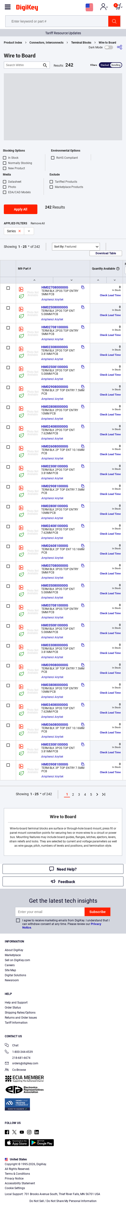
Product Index (13, 42)
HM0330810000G (54, 744)
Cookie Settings (15, 1188)
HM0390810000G (54, 764)
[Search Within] (23, 65)
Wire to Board (107, 42)
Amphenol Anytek (52, 299)
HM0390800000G (54, 665)
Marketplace (13, 955)
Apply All (20, 209)
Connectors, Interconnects (46, 42)
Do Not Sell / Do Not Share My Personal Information (63, 1201)
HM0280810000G (54, 506)
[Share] (119, 47)
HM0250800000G (54, 307)
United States (16, 1159)
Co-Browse (15, 1070)
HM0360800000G (54, 724)
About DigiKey (14, 950)
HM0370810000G (54, 605)
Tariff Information (16, 1022)
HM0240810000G (54, 526)
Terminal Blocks (81, 42)
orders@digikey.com (21, 1063)
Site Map (10, 970)
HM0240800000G (54, 426)
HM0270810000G (54, 327)
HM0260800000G (54, 446)
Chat (11, 1046)
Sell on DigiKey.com (17, 960)
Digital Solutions (15, 975)
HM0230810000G (54, 466)
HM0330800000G (54, 645)
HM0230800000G (54, 347)
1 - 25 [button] (22, 247)
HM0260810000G (54, 546)
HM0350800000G (54, 585)
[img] (27, 8)
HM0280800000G (54, 406)
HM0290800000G (54, 387)
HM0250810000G (54, 367)
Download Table (106, 253)
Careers (10, 965)
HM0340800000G (54, 705)
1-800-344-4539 (19, 1052)
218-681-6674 (17, 1058)
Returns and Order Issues (21, 1017)
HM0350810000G (54, 625)
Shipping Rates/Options (20, 1012)
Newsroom (12, 980)
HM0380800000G (54, 685)
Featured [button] (65, 246)
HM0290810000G (54, 486)
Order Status (13, 1007)
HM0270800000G (54, 287)
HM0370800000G (54, 565)
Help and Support (16, 1002)
